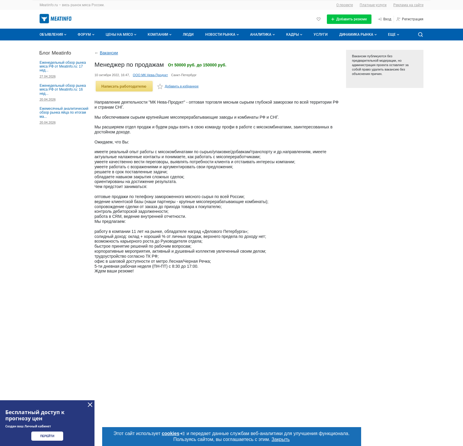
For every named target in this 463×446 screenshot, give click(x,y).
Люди (188, 34)
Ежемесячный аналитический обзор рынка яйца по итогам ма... (64, 113)
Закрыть (280, 439)
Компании (160, 34)
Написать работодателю (124, 86)
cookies (173, 434)
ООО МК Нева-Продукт (150, 75)
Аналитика (263, 34)
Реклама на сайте (408, 5)
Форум (87, 34)
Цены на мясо (122, 34)
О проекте (344, 5)
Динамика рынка (358, 34)
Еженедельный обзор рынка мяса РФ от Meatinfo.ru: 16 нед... (63, 90)
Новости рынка (222, 34)
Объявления (54, 34)
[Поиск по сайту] (420, 34)
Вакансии (109, 52)
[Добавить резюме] (349, 19)
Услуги (320, 34)
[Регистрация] (409, 19)
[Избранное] (318, 19)
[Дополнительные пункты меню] (393, 34)
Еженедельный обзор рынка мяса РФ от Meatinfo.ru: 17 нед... (63, 67)
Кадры (295, 34)
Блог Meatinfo (55, 53)
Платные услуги (373, 5)
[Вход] (384, 19)
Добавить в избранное (178, 87)
